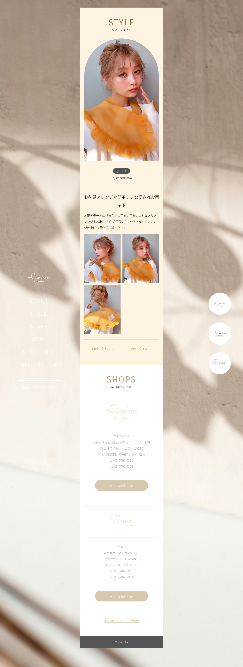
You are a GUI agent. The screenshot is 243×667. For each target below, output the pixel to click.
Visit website (121, 485)
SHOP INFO (39, 351)
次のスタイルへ (142, 348)
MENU (38, 339)
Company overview (121, 620)
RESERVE (39, 387)
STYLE (38, 313)
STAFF (38, 326)
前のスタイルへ (100, 348)
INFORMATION (38, 364)
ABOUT (39, 300)
